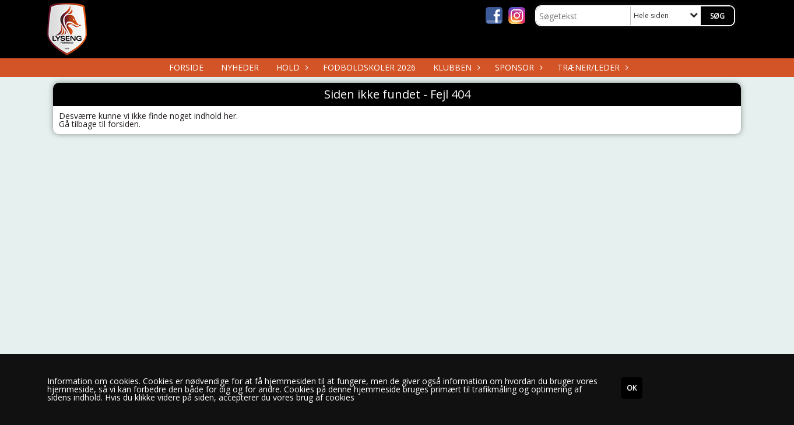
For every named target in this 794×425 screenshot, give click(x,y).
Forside (186, 67)
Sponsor (517, 67)
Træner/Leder (591, 67)
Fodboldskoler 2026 (369, 67)
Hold (290, 67)
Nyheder (240, 67)
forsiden (123, 123)
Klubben (455, 67)
